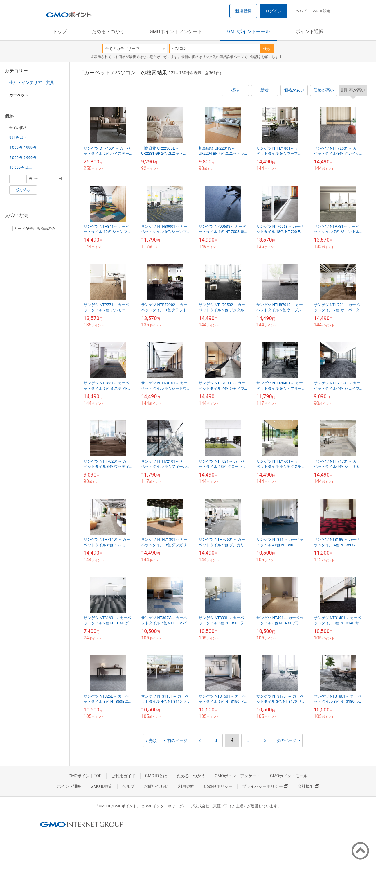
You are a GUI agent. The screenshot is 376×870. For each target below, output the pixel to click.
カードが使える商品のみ (31, 228)
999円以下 (18, 137)
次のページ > (288, 740)
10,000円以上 (20, 167)
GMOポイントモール (248, 31)
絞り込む (23, 190)
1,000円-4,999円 (22, 147)
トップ (60, 31)
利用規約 (186, 786)
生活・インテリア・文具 (31, 82)
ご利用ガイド (123, 776)
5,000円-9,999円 (22, 157)
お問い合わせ (156, 786)
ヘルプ (301, 11)
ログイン (273, 11)
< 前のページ (176, 740)
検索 (267, 48)
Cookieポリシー (218, 786)
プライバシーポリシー (265, 786)
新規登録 (243, 11)
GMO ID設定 (320, 11)
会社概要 (308, 786)
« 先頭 (151, 740)
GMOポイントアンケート (176, 31)
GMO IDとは (156, 776)
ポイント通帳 (309, 31)
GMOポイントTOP (85, 776)
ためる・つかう (108, 31)
